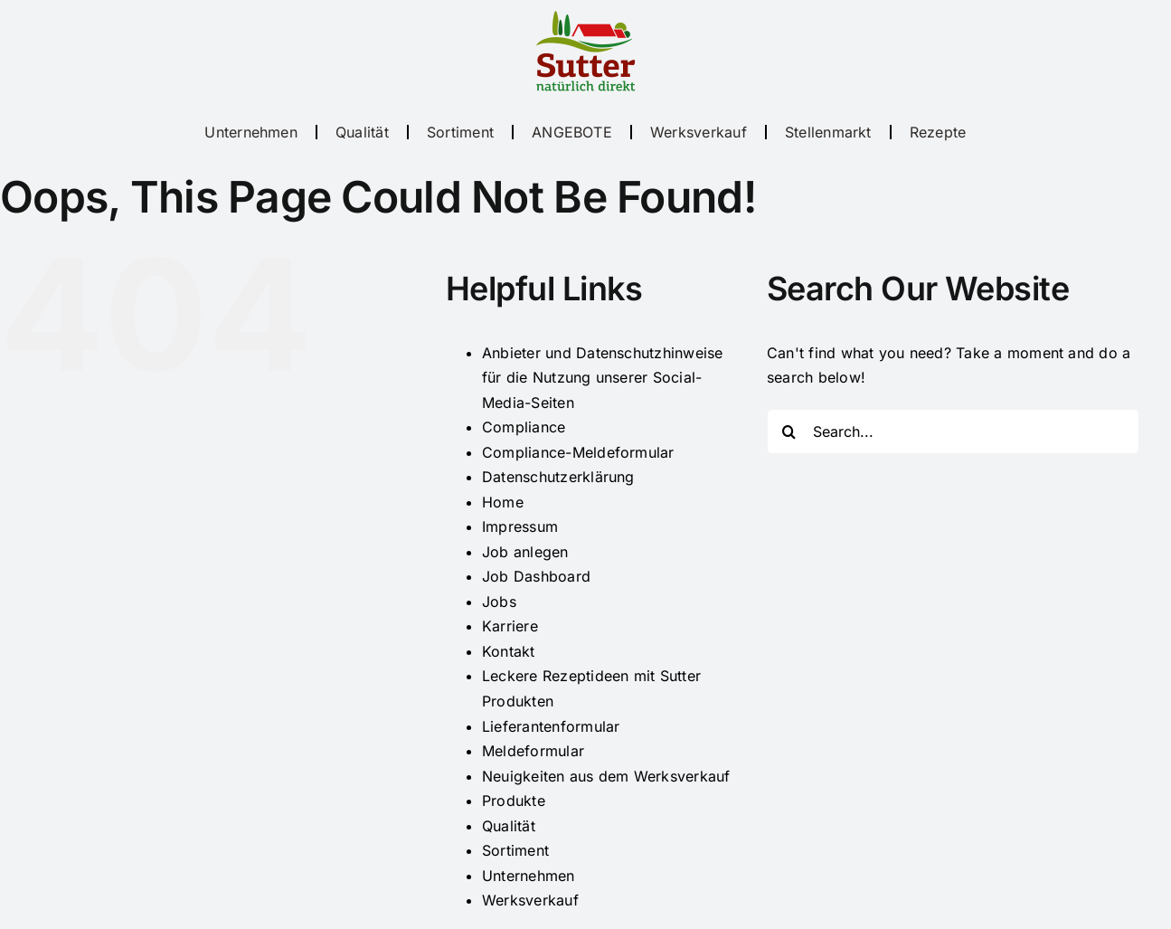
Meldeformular (533, 751)
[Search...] (953, 431)
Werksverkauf (698, 132)
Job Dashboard (536, 576)
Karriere (510, 626)
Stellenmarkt (828, 132)
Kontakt (508, 651)
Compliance (523, 427)
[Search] (789, 431)
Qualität (362, 132)
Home (503, 502)
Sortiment (460, 132)
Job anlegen (525, 552)
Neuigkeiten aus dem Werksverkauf (606, 776)
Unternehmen (250, 132)
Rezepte (938, 132)
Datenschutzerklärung (558, 477)
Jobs (499, 601)
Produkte (513, 801)
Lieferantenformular (551, 726)
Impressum (520, 526)
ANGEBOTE (572, 132)
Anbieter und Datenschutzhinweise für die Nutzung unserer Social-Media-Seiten (602, 378)
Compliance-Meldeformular (578, 452)
